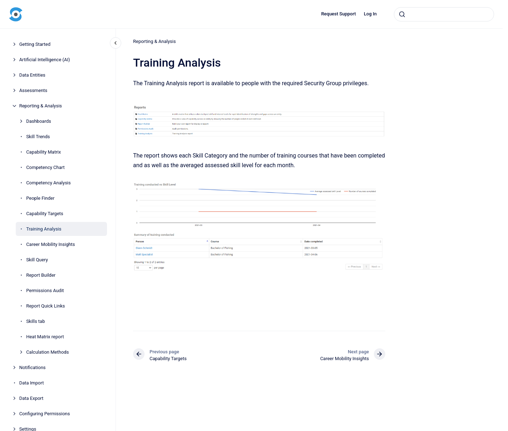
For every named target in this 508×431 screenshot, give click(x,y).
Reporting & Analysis (40, 105)
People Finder (40, 198)
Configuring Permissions (44, 413)
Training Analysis (43, 229)
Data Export (31, 398)
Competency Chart (45, 167)
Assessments (33, 90)
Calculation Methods (47, 352)
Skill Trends (38, 136)
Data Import (31, 383)
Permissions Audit (45, 290)
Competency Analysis (48, 182)
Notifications (32, 367)
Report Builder (40, 275)
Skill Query (37, 259)
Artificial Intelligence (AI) (44, 59)
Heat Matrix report (45, 336)
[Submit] (402, 14)
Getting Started (34, 44)
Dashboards (38, 121)
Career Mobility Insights (50, 244)
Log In (370, 13)
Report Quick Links (45, 306)
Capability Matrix (43, 152)
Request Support (338, 13)
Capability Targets (44, 213)
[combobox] (444, 14)
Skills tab (35, 321)
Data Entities (32, 75)
